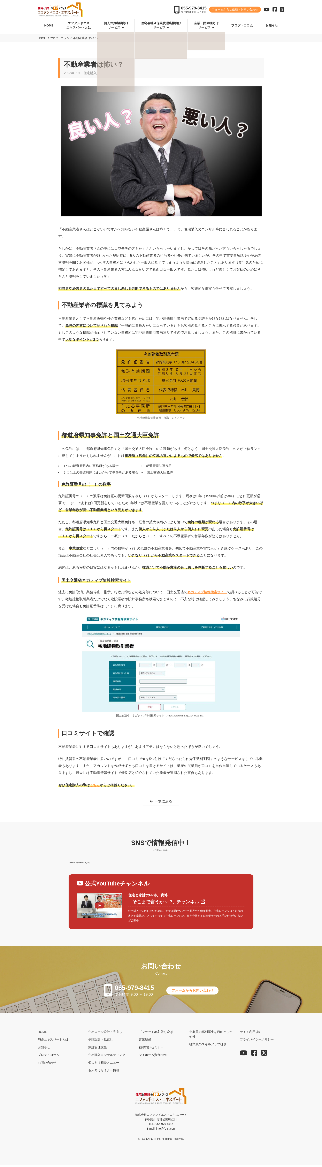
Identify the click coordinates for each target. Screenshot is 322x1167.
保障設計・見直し (100, 1041)
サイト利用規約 (250, 1033)
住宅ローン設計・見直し (105, 1033)
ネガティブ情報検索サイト (208, 592)
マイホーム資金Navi (153, 1056)
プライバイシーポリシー (257, 1041)
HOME (49, 25)
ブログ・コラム (242, 25)
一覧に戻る (161, 802)
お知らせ (272, 25)
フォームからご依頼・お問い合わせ (235, 10)
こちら (95, 785)
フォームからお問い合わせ (196, 992)
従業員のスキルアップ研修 (207, 1045)
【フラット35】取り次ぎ (156, 1033)
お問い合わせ (47, 1064)
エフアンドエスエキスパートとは (78, 25)
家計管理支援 (97, 1049)
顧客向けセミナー (151, 1049)
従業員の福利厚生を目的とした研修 (210, 1036)
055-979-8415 (194, 8)
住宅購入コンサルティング (106, 1056)
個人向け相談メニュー (103, 1064)
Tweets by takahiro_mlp (79, 863)
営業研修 (145, 1041)
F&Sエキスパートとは (53, 1041)
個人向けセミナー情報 (103, 1072)
